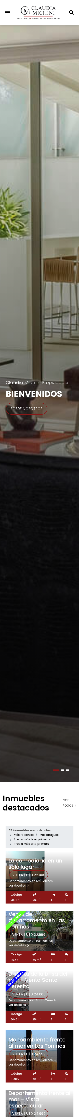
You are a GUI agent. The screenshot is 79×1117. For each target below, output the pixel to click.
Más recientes (24, 835)
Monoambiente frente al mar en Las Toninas (37, 1043)
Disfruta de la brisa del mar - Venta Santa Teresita (38, 980)
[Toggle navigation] (7, 12)
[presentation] (0, 784)
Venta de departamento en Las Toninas (37, 920)
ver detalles (19, 885)
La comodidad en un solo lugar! (35, 864)
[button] (56, 770)
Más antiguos (49, 835)
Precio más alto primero (31, 844)
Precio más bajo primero (32, 839)
